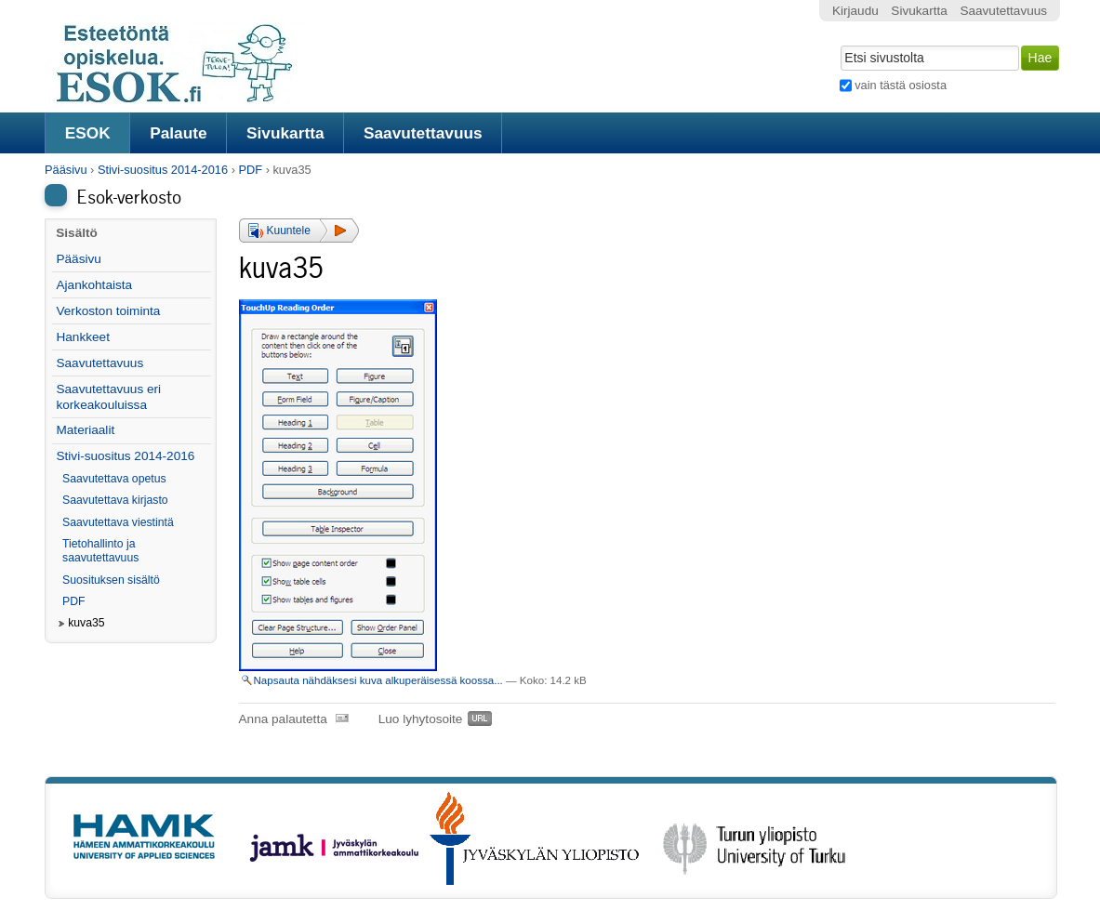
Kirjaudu (855, 11)
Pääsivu (66, 170)
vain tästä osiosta (901, 85)
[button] (299, 230)
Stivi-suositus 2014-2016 (163, 170)
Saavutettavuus (423, 133)
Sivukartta (285, 133)
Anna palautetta (283, 719)
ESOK (88, 133)
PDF (250, 170)
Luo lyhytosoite (420, 719)
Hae (838, 44)
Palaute (178, 133)
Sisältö (77, 233)
